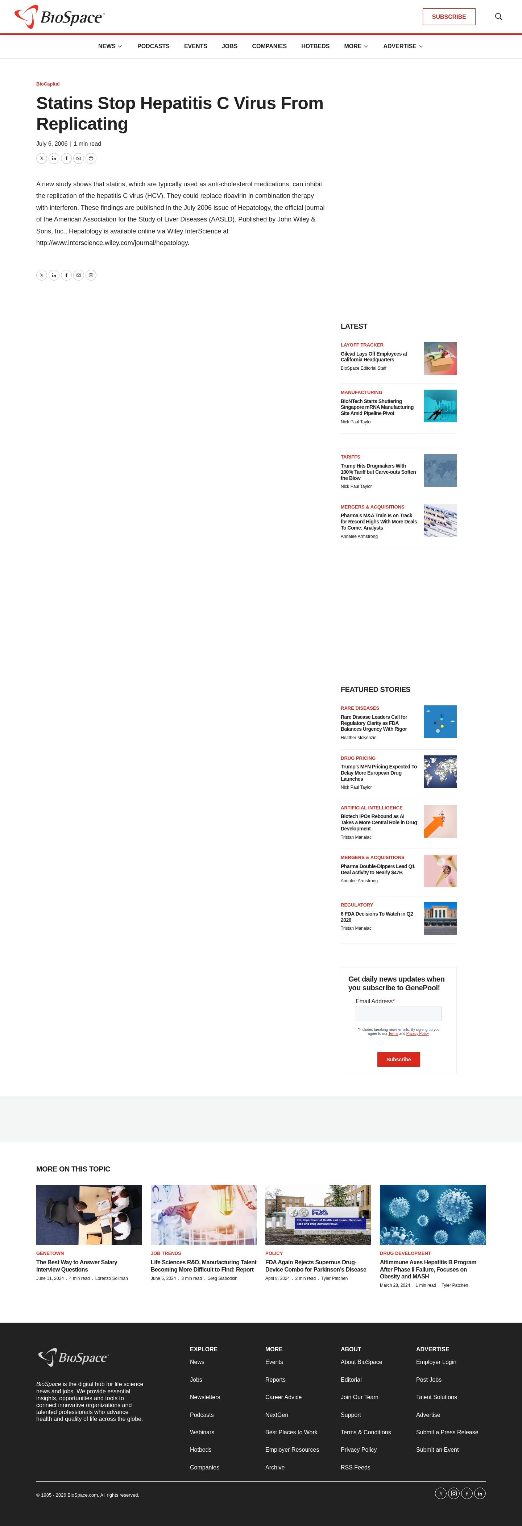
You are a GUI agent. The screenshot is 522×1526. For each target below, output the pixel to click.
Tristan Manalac (356, 837)
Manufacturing (361, 392)
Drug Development (405, 1253)
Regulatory (357, 905)
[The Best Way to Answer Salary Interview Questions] (89, 1215)
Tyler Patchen (334, 1278)
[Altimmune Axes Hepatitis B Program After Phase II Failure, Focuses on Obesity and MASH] (433, 1215)
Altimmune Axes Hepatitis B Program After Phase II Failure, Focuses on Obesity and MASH (428, 1269)
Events (195, 46)
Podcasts (153, 46)
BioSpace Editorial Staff (363, 368)
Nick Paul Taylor (356, 421)
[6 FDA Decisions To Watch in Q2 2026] (440, 918)
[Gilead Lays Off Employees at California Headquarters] (440, 358)
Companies (269, 46)
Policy (274, 1253)
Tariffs (350, 457)
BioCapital (47, 84)
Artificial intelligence (372, 807)
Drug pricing (358, 758)
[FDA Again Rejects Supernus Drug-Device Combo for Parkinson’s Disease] (318, 1215)
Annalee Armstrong (359, 536)
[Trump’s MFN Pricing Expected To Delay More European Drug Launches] (440, 771)
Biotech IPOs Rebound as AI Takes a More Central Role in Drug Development (379, 822)
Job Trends (166, 1253)
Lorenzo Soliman (111, 1278)
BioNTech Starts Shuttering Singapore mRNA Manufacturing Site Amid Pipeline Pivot (377, 407)
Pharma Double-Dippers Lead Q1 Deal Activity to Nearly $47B (378, 869)
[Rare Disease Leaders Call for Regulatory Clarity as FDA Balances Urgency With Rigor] (440, 721)
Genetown (50, 1253)
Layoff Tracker (362, 345)
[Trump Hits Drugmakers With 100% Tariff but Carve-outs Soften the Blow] (440, 470)
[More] (120, 46)
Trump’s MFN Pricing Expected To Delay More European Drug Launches (379, 773)
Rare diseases (360, 708)
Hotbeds (315, 46)
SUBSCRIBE (449, 17)
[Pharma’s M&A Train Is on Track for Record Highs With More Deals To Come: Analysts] (440, 520)
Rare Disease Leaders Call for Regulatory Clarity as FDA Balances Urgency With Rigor (374, 723)
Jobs (230, 46)
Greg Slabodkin (222, 1278)
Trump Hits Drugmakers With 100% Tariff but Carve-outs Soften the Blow (378, 472)
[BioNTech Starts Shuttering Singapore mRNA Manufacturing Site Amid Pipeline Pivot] (440, 406)
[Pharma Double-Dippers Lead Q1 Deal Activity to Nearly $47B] (440, 871)
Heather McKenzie (359, 737)
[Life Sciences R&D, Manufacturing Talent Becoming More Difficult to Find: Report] (204, 1215)
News (107, 46)
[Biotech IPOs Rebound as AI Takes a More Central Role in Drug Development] (440, 821)
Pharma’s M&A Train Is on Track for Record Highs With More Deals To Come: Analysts (379, 522)
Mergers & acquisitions (373, 507)
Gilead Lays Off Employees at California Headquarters (374, 357)
